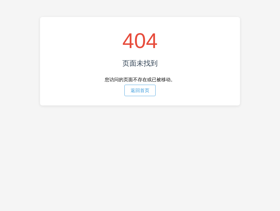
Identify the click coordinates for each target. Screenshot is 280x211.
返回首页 (140, 90)
